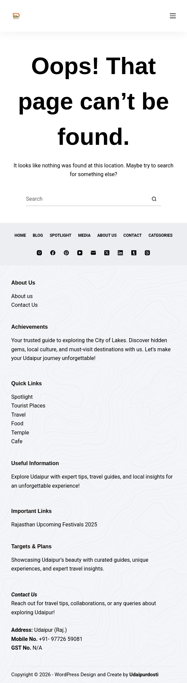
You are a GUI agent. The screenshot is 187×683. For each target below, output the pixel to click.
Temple (20, 432)
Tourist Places (28, 405)
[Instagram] (39, 252)
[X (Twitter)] (106, 252)
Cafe (16, 441)
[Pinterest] (66, 252)
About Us (106, 235)
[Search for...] (87, 199)
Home (20, 235)
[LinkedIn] (120, 252)
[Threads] (147, 252)
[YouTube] (79, 252)
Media (84, 235)
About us (22, 296)
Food (17, 423)
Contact (133, 235)
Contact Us (24, 305)
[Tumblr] (133, 252)
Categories (160, 235)
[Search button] (154, 199)
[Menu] (173, 16)
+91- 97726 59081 (60, 639)
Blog (38, 235)
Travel (18, 415)
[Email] (93, 252)
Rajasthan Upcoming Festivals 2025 (54, 524)
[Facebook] (52, 252)
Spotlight (60, 235)
